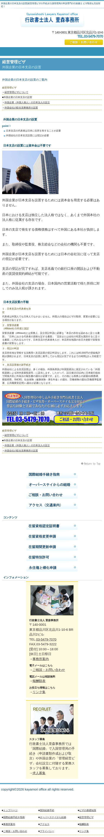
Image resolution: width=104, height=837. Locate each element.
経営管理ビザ (86, 817)
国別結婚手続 (47, 810)
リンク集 (39, 692)
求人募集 (39, 773)
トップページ (10, 810)
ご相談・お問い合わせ (84, 42)
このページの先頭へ (91, 463)
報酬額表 (39, 681)
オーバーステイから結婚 (52, 484)
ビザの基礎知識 (87, 810)
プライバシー (47, 831)
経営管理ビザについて (16, 92)
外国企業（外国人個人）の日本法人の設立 (27, 102)
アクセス (52, 505)
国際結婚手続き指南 (52, 474)
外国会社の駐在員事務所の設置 (21, 107)
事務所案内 (40, 659)
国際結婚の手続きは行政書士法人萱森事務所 (52, 19)
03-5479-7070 (46, 639)
